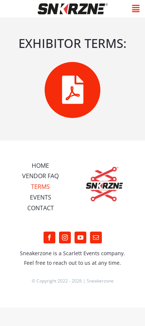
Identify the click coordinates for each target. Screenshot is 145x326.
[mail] (96, 237)
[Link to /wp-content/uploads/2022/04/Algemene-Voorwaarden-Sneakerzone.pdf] (72, 90)
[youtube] (80, 237)
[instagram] (65, 237)
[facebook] (49, 237)
